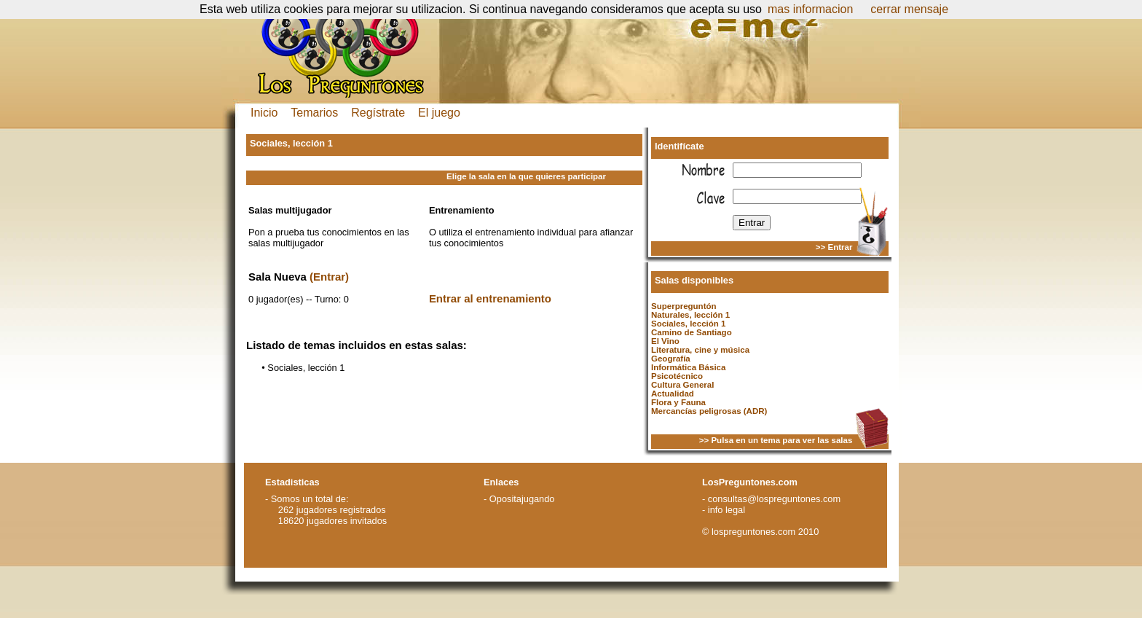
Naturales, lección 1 (690, 314)
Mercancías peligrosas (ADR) (709, 411)
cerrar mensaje (909, 9)
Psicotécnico (677, 376)
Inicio (264, 112)
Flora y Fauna (678, 402)
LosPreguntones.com (750, 482)
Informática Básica (688, 367)
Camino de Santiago (691, 332)
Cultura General (682, 384)
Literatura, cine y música (700, 349)
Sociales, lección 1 (688, 323)
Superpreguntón (684, 306)
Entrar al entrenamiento (490, 298)
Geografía (670, 358)
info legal (726, 509)
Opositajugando (522, 498)
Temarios (314, 112)
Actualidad (672, 393)
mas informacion (810, 9)
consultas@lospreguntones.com (774, 498)
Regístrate (378, 112)
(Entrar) (329, 276)
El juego (439, 112)
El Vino (665, 341)
